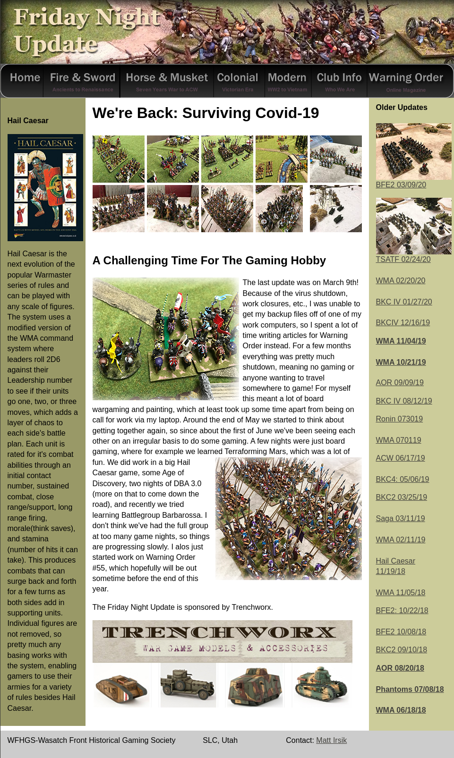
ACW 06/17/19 (400, 458)
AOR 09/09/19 (400, 383)
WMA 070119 (398, 440)
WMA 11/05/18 (401, 593)
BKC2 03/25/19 (402, 497)
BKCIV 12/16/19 (403, 323)
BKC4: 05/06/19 (402, 479)
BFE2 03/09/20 (414, 181)
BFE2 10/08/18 (401, 632)
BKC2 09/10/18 (402, 650)
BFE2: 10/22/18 (402, 610)
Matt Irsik (331, 740)
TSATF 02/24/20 (403, 259)
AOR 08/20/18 (400, 668)
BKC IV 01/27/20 (404, 302)
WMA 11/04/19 (401, 341)
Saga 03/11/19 (400, 518)
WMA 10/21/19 (401, 362)
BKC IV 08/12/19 (404, 401)
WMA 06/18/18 (401, 710)
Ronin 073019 (399, 419)
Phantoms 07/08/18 (410, 689)
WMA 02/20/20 (401, 281)
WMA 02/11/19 (401, 540)
